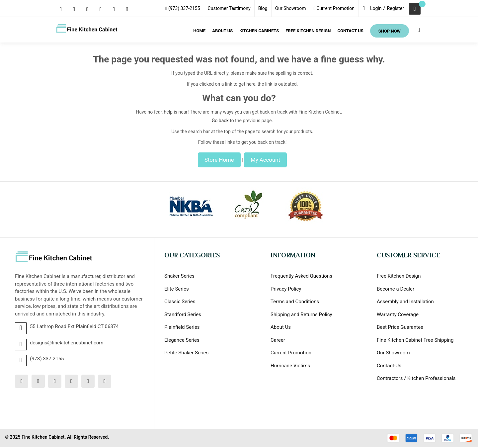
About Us (281, 327)
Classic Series (180, 302)
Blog (263, 8)
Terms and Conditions (295, 302)
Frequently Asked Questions (301, 276)
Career (278, 340)
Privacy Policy (286, 289)
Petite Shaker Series (186, 353)
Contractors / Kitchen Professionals (416, 378)
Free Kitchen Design (399, 276)
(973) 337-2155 (182, 8)
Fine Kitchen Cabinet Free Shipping (415, 340)
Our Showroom (290, 8)
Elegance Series (181, 340)
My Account (265, 159)
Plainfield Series (182, 327)
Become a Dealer (395, 289)
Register (395, 8)
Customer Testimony (229, 8)
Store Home (219, 159)
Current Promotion (334, 8)
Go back (220, 120)
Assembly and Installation (405, 302)
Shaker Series (179, 276)
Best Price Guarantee (400, 327)
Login (376, 8)
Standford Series (182, 314)
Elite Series (176, 289)
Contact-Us (389, 366)
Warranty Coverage (398, 314)
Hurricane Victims (290, 366)
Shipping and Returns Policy (301, 314)
